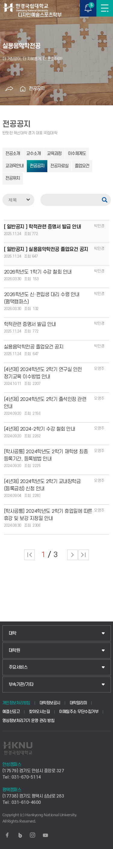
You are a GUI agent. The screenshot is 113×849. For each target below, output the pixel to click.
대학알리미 (78, 703)
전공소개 (12, 153)
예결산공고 (11, 711)
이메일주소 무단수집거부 (78, 711)
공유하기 (9, 88)
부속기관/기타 (21, 684)
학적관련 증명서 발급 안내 (30, 324)
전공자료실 (59, 166)
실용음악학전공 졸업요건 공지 (34, 347)
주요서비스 (18, 667)
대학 (12, 633)
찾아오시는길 (39, 711)
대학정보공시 (49, 703)
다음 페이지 (72, 555)
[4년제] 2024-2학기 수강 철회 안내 (39, 429)
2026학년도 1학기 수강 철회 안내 (38, 272)
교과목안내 (14, 166)
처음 (29, 555)
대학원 (14, 650)
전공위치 (12, 178)
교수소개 (33, 153)
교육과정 (54, 153)
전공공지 (37, 88)
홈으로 (23, 88)
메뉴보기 (104, 8)
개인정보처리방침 (16, 703)
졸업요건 (82, 166)
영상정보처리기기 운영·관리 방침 (28, 720)
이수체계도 (77, 153)
